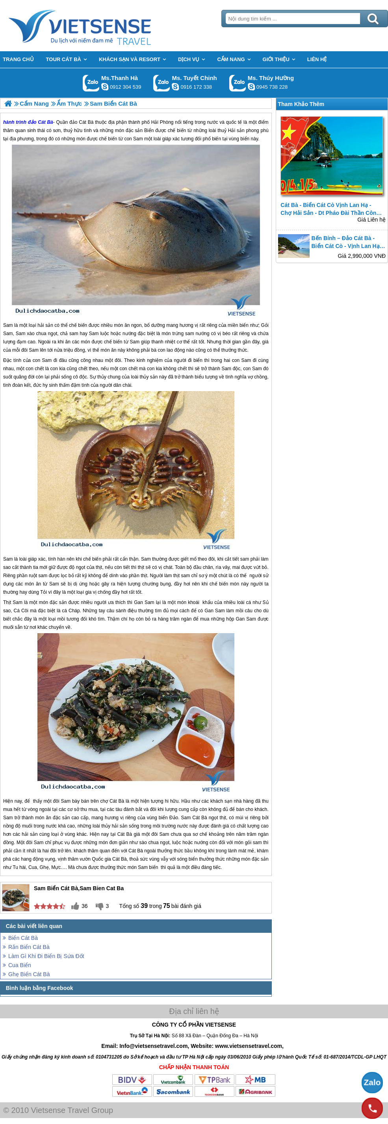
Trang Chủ (99, 25)
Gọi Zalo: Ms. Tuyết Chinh (162, 83)
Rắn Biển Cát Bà (29, 947)
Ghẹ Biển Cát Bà (29, 974)
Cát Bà (117, 801)
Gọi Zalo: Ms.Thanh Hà (91, 83)
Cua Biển (19, 965)
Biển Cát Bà (23, 938)
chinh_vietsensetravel (175, 87)
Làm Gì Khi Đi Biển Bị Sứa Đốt (46, 956)
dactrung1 (251, 87)
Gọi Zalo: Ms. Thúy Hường (238, 83)
